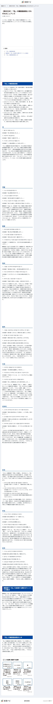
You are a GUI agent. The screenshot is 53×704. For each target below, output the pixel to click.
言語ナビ (3, 6)
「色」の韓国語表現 (10, 51)
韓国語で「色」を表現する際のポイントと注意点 (17, 53)
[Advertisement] (17, 34)
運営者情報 (27, 701)
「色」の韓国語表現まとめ (12, 55)
